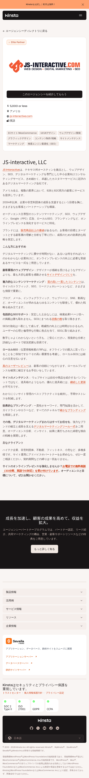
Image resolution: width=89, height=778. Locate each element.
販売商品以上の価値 (32, 230)
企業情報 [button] (11, 626)
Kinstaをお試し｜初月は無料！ (41, 4)
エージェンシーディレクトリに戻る (25, 31)
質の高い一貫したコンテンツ (64, 282)
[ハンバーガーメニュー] (80, 15)
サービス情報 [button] (14, 609)
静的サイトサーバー (16, 669)
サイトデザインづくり (60, 274)
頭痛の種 (57, 319)
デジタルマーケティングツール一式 (54, 426)
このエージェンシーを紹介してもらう (44, 94)
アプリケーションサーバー (19, 656)
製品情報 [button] (11, 592)
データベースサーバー (17, 663)
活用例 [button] (10, 600)
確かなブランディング (73, 410)
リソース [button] (11, 617)
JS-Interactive (11, 169)
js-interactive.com (21, 116)
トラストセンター (12, 692)
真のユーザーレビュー (16, 366)
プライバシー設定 (55, 692)
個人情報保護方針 (33, 692)
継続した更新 (78, 382)
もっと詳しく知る (44, 549)
